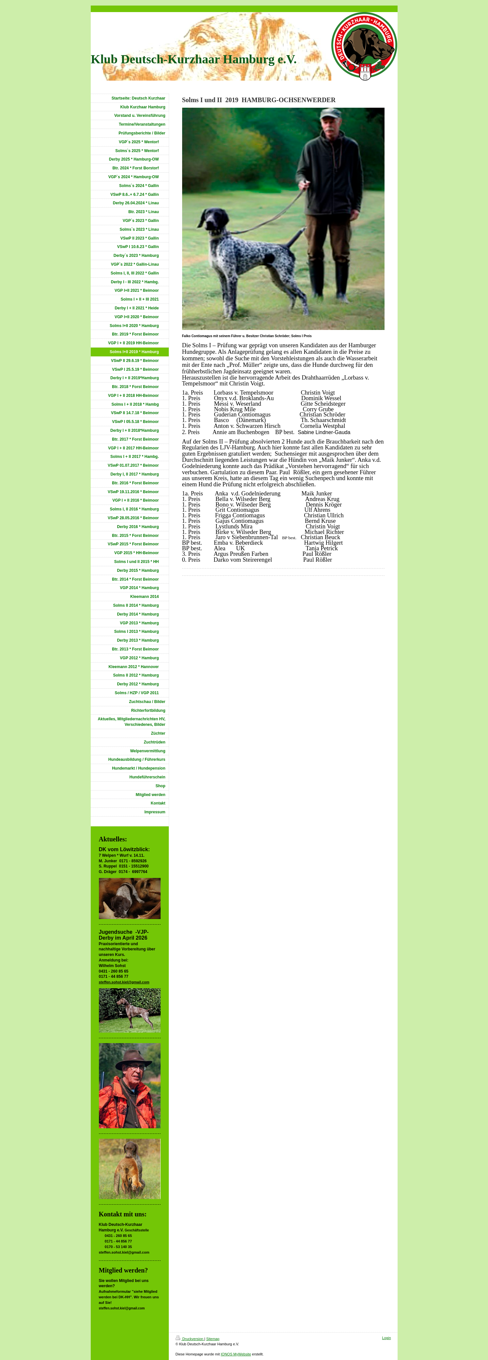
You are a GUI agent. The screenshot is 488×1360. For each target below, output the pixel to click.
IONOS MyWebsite (236, 1354)
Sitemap (212, 1339)
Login (386, 1338)
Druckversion (190, 1339)
